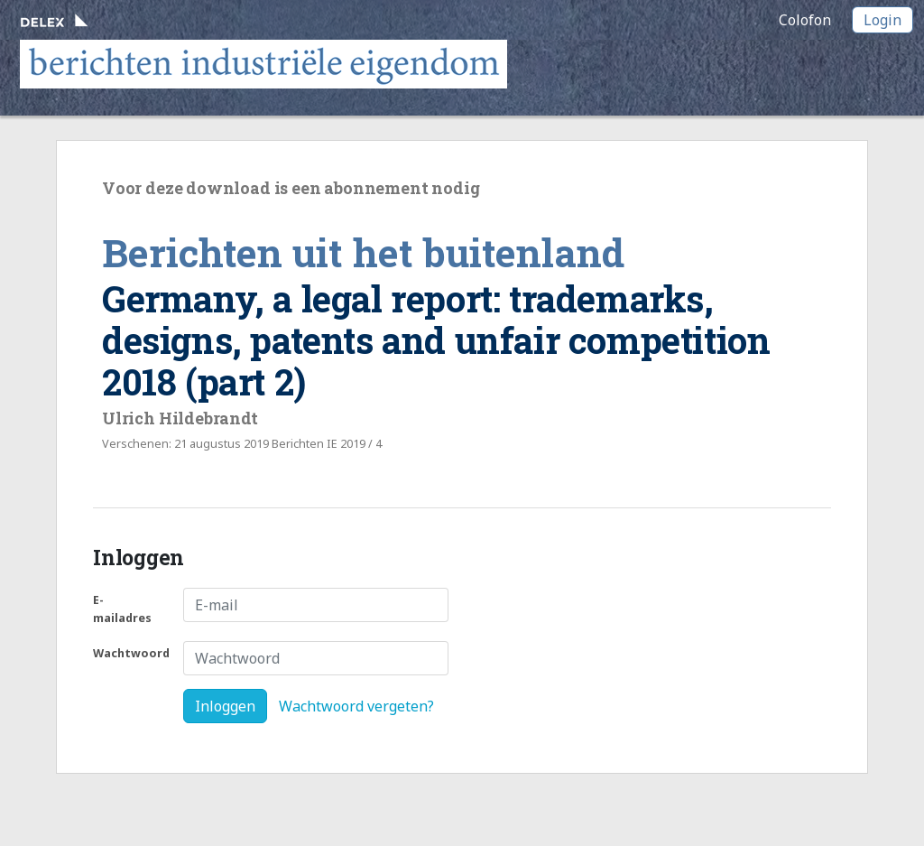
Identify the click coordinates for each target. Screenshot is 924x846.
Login (882, 20)
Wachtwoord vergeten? (356, 706)
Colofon (805, 20)
